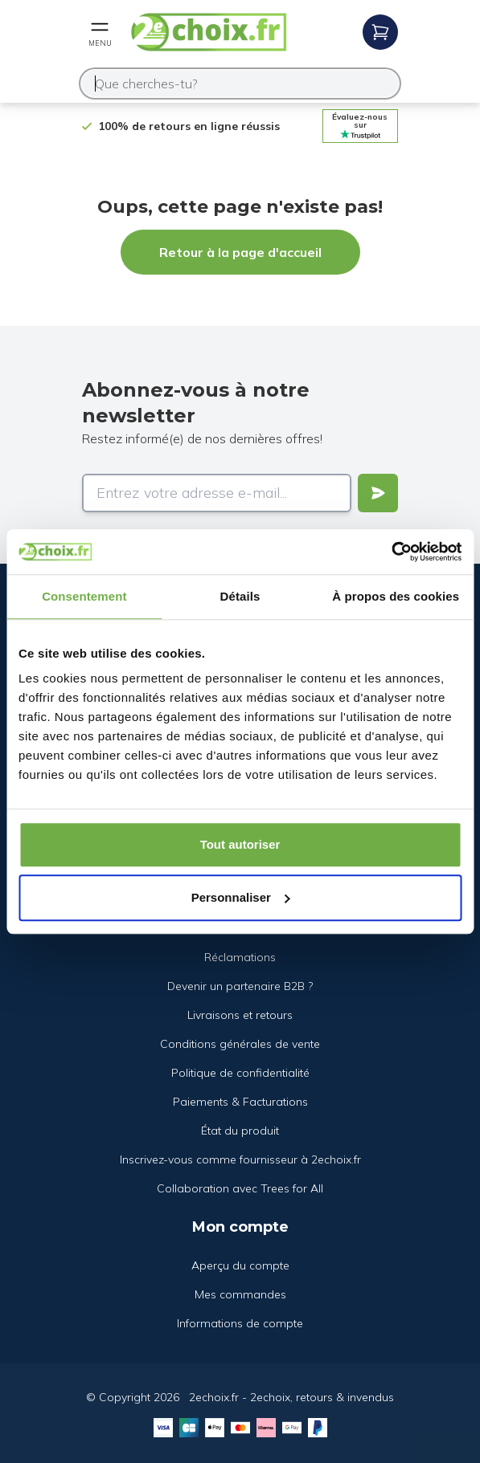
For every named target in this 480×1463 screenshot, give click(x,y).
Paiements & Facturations (240, 1101)
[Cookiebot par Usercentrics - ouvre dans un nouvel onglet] (391, 551)
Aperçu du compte (240, 1265)
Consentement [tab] (84, 596)
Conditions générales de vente (240, 1044)
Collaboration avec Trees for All (240, 1188)
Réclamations (240, 957)
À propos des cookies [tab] (395, 596)
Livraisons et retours (240, 1015)
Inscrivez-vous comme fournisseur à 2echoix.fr (240, 1159)
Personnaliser (240, 897)
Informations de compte (240, 1323)
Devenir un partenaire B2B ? (240, 986)
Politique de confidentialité (240, 1073)
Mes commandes (240, 1294)
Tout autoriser (240, 844)
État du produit (240, 1130)
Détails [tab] (240, 596)
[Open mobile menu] (99, 32)
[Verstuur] (378, 493)
